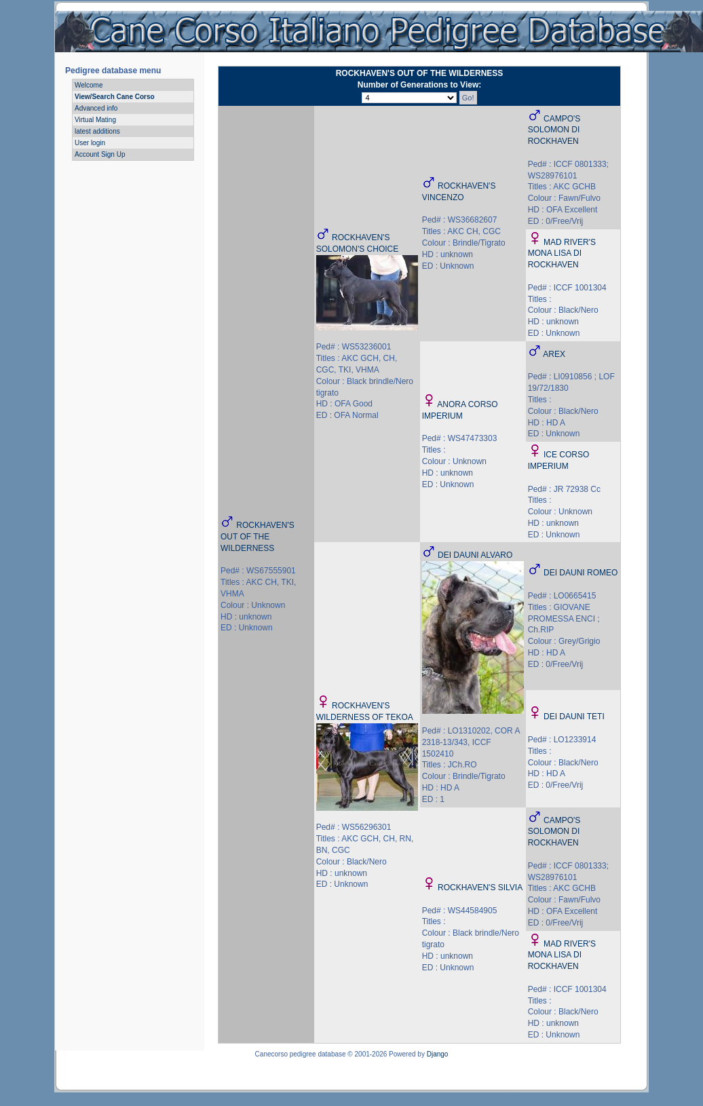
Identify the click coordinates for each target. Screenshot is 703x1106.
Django (438, 1054)
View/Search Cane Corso (115, 96)
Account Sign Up (100, 154)
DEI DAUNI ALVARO (475, 555)
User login (90, 143)
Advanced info (96, 108)
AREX (554, 354)
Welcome (89, 85)
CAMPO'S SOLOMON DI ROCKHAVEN (554, 130)
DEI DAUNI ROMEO (581, 572)
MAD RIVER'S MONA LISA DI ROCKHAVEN (562, 253)
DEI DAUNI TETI (574, 716)
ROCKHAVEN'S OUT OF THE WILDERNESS (257, 536)
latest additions (97, 131)
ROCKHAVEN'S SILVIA (480, 887)
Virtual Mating (95, 119)
